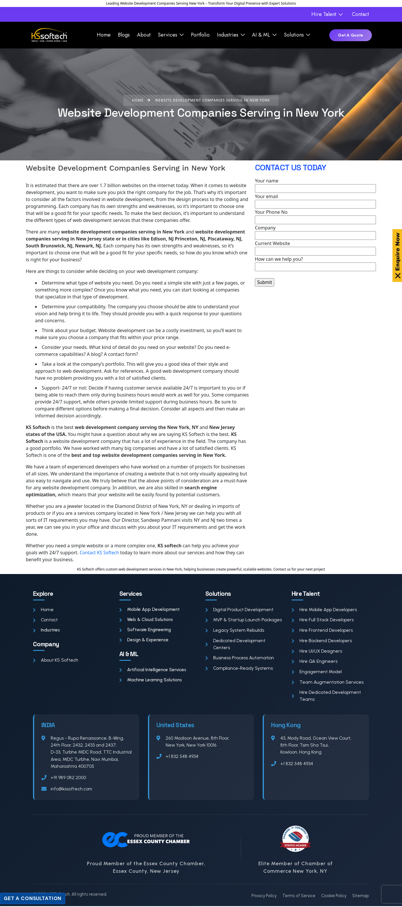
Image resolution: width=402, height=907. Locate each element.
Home (104, 35)
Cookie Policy (333, 896)
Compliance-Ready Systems (239, 668)
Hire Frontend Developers (322, 630)
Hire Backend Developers (322, 641)
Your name (315, 185)
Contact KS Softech (101, 552)
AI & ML (261, 35)
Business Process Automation (239, 658)
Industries (227, 35)
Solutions (294, 35)
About (144, 35)
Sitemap (360, 896)
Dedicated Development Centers (235, 644)
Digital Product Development (239, 609)
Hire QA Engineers (314, 662)
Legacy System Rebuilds (234, 630)
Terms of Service (298, 896)
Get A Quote (350, 35)
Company (315, 232)
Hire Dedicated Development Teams (326, 696)
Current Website (315, 248)
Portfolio (200, 35)
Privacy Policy (264, 896)
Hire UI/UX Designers (317, 651)
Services (167, 35)
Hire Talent (323, 14)
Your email (315, 201)
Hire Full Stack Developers (323, 620)
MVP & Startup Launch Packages (244, 620)
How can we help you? (315, 263)
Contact (360, 14)
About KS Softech (55, 660)
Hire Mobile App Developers (324, 609)
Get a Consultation (32, 898)
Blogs (124, 35)
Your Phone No (315, 216)
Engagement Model (317, 672)
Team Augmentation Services (328, 682)
